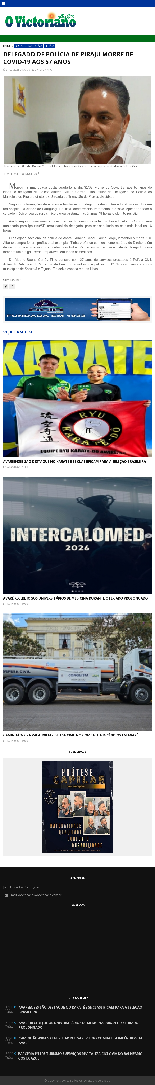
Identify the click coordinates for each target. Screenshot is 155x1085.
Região (49, 46)
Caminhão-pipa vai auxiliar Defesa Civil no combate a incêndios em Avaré (70, 735)
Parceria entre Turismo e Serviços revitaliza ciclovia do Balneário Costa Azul (80, 1056)
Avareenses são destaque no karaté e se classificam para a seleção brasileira (74, 461)
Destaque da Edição (28, 46)
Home (6, 46)
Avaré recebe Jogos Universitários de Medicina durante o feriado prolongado (75, 598)
